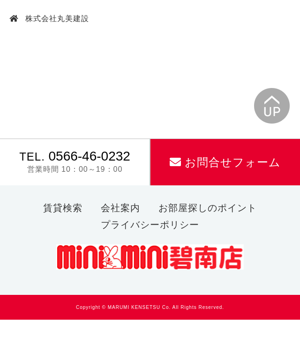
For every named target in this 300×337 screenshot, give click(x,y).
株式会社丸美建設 (56, 18)
